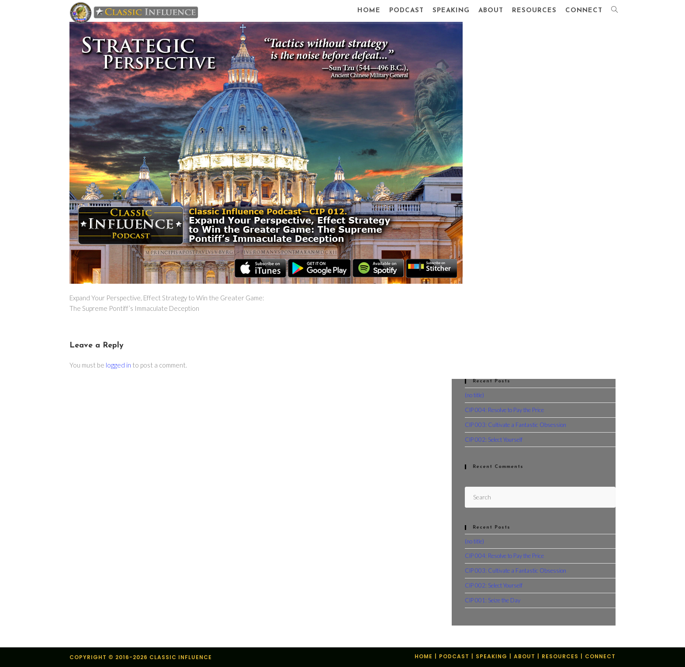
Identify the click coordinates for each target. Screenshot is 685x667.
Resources (560, 656)
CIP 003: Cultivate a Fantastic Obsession (515, 424)
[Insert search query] (540, 497)
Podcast (454, 656)
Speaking (491, 656)
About (524, 656)
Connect (600, 656)
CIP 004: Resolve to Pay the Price (504, 409)
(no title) (474, 395)
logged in (118, 365)
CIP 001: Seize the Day (492, 600)
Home (423, 656)
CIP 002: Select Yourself (493, 439)
